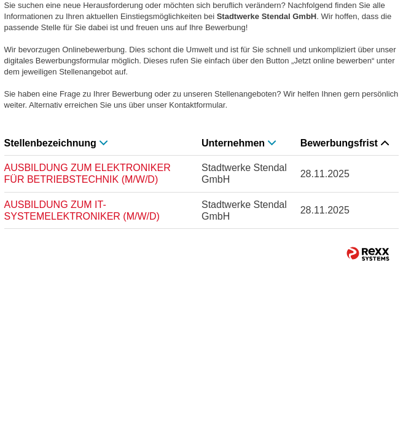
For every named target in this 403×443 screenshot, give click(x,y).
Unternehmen (239, 143)
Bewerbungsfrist (344, 143)
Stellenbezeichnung (56, 143)
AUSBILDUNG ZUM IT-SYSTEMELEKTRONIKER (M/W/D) (82, 210)
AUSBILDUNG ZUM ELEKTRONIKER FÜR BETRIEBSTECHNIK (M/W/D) (87, 173)
